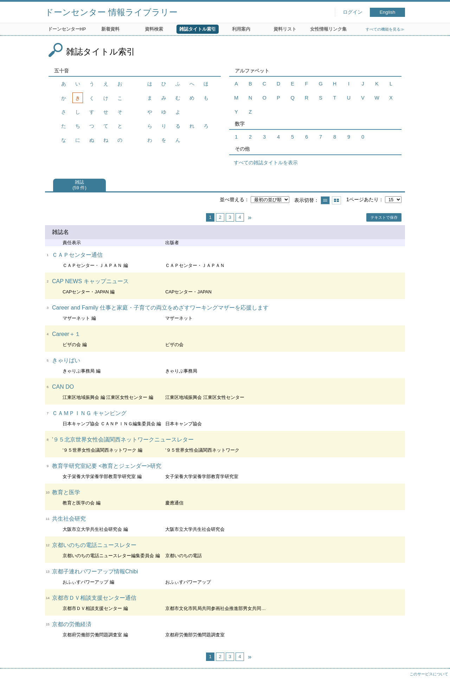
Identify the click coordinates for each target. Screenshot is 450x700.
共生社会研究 (69, 519)
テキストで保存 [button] (384, 217)
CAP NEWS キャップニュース (90, 281)
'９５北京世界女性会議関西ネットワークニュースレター (123, 440)
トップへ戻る (437, 687)
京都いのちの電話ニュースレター (94, 545)
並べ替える (232, 199)
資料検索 (154, 29)
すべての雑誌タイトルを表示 (266, 162)
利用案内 (241, 29)
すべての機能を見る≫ (385, 29)
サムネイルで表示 (336, 200)
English (388, 12)
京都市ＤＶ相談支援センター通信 (94, 598)
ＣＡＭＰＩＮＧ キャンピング (89, 413)
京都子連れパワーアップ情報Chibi (95, 571)
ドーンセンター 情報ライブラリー (111, 12)
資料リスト (285, 29)
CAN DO (63, 387)
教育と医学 (66, 492)
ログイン (352, 12)
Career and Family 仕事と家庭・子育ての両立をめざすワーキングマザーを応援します (160, 308)
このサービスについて (429, 674)
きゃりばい (66, 360)
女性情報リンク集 (328, 29)
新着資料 (110, 29)
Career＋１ (66, 334)
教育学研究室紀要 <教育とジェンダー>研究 (106, 466)
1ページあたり (362, 199)
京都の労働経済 (71, 624)
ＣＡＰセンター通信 (77, 255)
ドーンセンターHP (67, 29)
